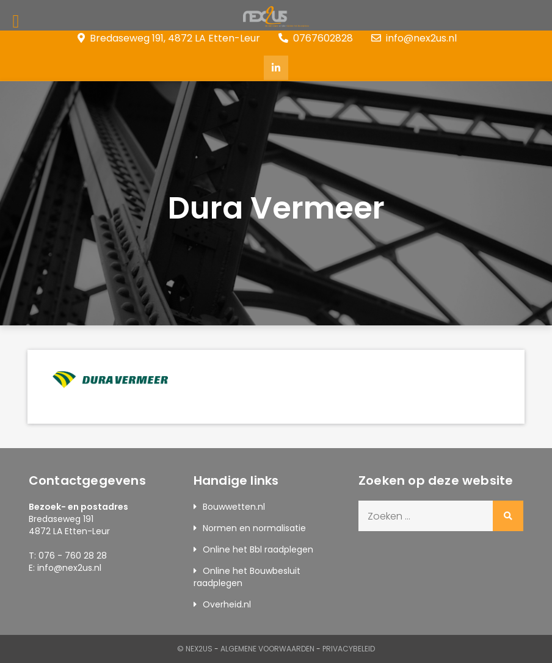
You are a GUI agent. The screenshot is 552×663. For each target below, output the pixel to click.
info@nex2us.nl (414, 38)
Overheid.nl (227, 604)
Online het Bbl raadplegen (258, 549)
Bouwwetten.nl (234, 507)
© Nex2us (194, 648)
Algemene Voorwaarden (267, 648)
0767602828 (315, 38)
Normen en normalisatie (254, 528)
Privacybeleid (348, 648)
